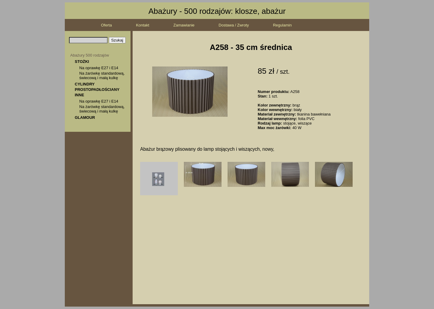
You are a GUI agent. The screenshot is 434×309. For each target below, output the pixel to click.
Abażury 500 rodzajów (89, 55)
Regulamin (282, 25)
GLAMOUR (85, 117)
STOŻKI (82, 61)
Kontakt (142, 25)
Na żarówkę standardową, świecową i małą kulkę (101, 75)
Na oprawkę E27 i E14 (98, 68)
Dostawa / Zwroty (234, 25)
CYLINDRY (85, 84)
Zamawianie (183, 25)
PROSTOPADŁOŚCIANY (97, 89)
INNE (79, 95)
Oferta (106, 25)
